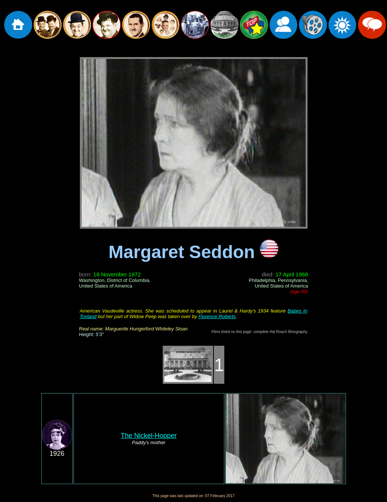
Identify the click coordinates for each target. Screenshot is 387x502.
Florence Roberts (217, 316)
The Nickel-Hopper (149, 435)
